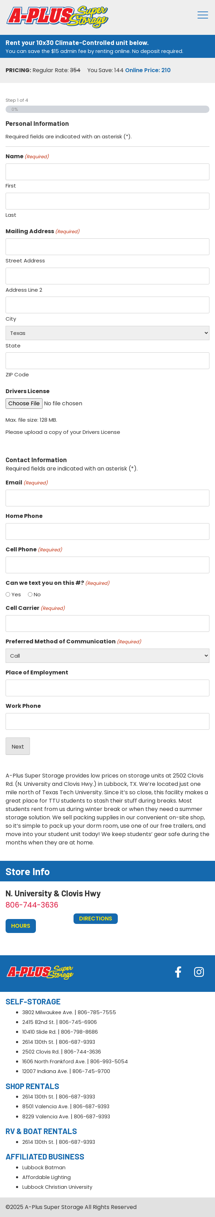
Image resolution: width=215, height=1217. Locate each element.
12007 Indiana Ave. (45, 1071)
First (11, 185)
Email (27, 483)
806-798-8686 (79, 1031)
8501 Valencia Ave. (45, 1106)
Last (11, 215)
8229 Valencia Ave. (45, 1116)
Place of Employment (37, 672)
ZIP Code (17, 374)
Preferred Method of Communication (73, 641)
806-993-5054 (109, 1061)
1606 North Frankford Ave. (54, 1061)
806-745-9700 (91, 1071)
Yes (16, 594)
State (13, 345)
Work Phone (23, 706)
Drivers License (27, 391)
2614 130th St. (38, 1042)
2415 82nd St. (38, 1022)
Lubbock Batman (44, 1167)
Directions (95, 918)
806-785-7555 (97, 1012)
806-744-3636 (32, 905)
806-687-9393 (77, 1042)
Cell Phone (34, 549)
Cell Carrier (35, 608)
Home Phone (24, 516)
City (11, 318)
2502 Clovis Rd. (41, 1051)
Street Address (25, 260)
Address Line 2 (24, 289)
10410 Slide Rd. (39, 1031)
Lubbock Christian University (57, 1187)
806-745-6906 (78, 1022)
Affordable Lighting (46, 1177)
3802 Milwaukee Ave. (47, 1012)
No (37, 594)
